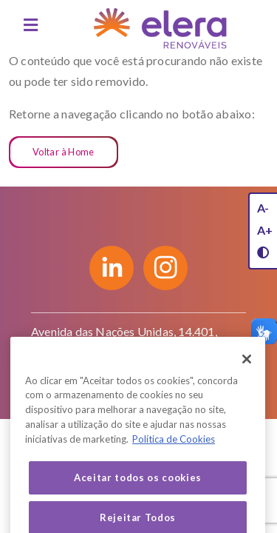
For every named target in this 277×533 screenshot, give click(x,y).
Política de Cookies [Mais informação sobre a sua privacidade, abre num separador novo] (173, 452)
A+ (265, 230)
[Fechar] (246, 372)
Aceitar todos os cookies (138, 491)
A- (263, 208)
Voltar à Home (64, 152)
